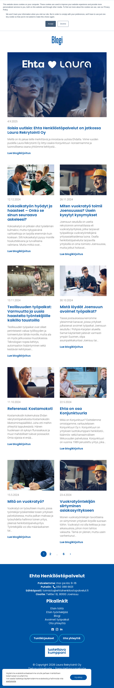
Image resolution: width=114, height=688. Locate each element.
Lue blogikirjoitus (19, 153)
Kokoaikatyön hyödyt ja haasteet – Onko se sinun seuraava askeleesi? (29, 212)
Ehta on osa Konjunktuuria (73, 411)
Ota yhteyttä (57, 623)
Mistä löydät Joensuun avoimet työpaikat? (81, 309)
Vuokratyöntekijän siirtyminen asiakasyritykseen (77, 506)
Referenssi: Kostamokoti (30, 408)
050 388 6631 (64, 587)
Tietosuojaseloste (40, 668)
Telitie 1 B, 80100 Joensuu (62, 594)
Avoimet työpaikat (57, 619)
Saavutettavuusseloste (70, 668)
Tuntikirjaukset (44, 638)
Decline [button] (63, 24)
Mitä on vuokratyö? (25, 501)
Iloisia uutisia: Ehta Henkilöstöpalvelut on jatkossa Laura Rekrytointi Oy (54, 130)
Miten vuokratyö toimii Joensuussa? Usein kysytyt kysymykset (81, 210)
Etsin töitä (57, 608)
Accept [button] (50, 24)
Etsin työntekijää (57, 612)
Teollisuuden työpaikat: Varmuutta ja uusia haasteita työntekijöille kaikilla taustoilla (29, 313)
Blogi (57, 616)
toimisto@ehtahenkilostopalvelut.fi (65, 590)
